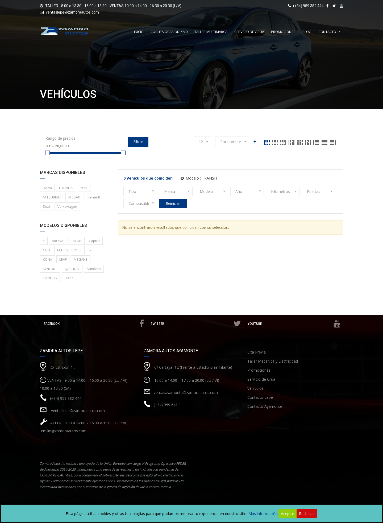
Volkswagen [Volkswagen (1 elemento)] (67, 206)
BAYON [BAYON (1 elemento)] (76, 240)
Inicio (139, 31)
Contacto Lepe (260, 397)
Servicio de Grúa (249, 31)
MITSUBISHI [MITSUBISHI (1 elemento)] (52, 197)
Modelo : (199, 178)
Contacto (327, 31)
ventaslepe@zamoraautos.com (72, 12)
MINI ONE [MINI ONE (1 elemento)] (50, 268)
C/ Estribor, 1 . (63, 367)
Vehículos (255, 388)
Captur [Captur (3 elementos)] (94, 240)
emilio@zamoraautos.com (63, 430)
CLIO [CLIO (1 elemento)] (46, 250)
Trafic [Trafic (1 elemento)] (68, 278)
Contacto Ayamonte (264, 406)
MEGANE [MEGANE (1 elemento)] (81, 259)
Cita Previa (256, 352)
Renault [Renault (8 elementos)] (94, 197)
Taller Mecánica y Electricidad (272, 361)
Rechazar (307, 513)
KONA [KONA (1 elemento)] (47, 259)
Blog (306, 31)
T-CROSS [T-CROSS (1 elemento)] (50, 278)
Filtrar (138, 141)
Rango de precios (60, 138)
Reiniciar (173, 203)
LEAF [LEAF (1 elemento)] (62, 259)
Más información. (263, 513)
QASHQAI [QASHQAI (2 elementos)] (72, 268)
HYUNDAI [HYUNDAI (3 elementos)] (66, 187)
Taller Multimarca (210, 31)
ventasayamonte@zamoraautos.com (186, 392)
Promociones (283, 31)
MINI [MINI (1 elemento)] (84, 187)
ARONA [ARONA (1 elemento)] (57, 240)
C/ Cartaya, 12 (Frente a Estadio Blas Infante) (193, 367)
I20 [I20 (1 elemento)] (91, 250)
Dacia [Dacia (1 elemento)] (47, 187)
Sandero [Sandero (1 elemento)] (94, 268)
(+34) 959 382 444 (65, 398)
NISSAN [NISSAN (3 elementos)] (74, 197)
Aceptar (287, 513)
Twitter (196, 323)
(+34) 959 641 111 (169, 404)
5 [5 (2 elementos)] (44, 240)
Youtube (294, 323)
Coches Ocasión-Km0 (169, 31)
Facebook (94, 323)
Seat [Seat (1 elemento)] (46, 206)
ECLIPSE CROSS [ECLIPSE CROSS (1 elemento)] (69, 250)
